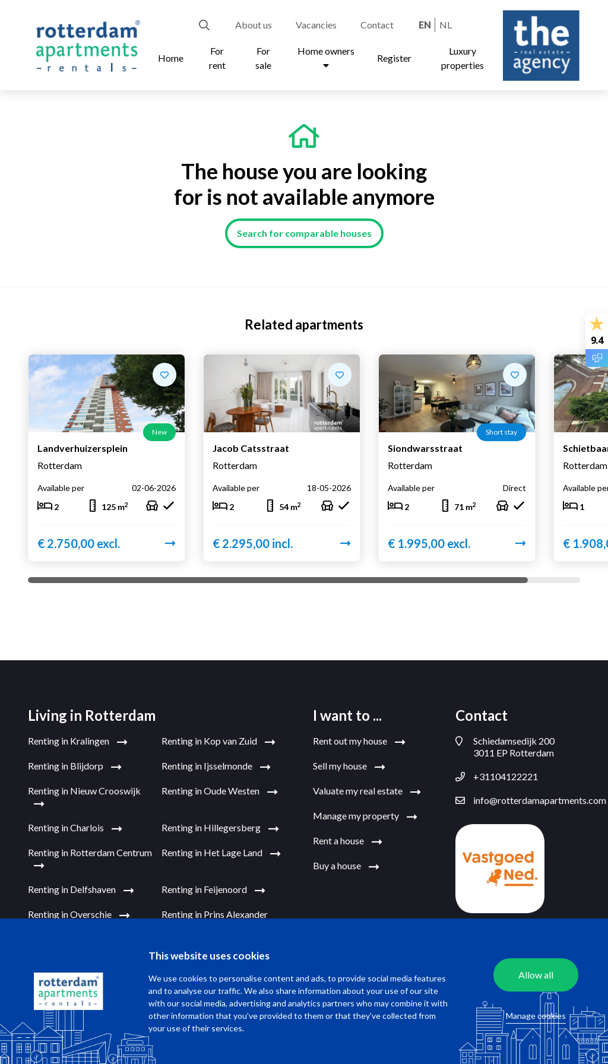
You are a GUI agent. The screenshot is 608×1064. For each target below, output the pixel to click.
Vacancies (316, 24)
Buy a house (346, 862)
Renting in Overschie (79, 911)
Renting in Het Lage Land (221, 849)
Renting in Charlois (75, 824)
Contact (377, 24)
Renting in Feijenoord (213, 886)
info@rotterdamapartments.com (517, 797)
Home (170, 58)
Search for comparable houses (304, 233)
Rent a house (347, 837)
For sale (263, 58)
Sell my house (349, 763)
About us (253, 24)
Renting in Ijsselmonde (216, 763)
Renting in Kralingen (78, 738)
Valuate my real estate (367, 787)
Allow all (535, 974)
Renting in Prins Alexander (215, 917)
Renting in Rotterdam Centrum (90, 855)
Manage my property (365, 812)
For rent (217, 58)
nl (445, 24)
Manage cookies (536, 1016)
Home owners (325, 57)
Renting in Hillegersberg (220, 824)
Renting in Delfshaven (81, 886)
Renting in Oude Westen (220, 787)
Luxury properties (462, 58)
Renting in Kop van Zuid (219, 738)
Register (394, 58)
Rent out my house (359, 738)
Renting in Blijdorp (75, 763)
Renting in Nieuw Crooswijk (84, 793)
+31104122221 (496, 773)
